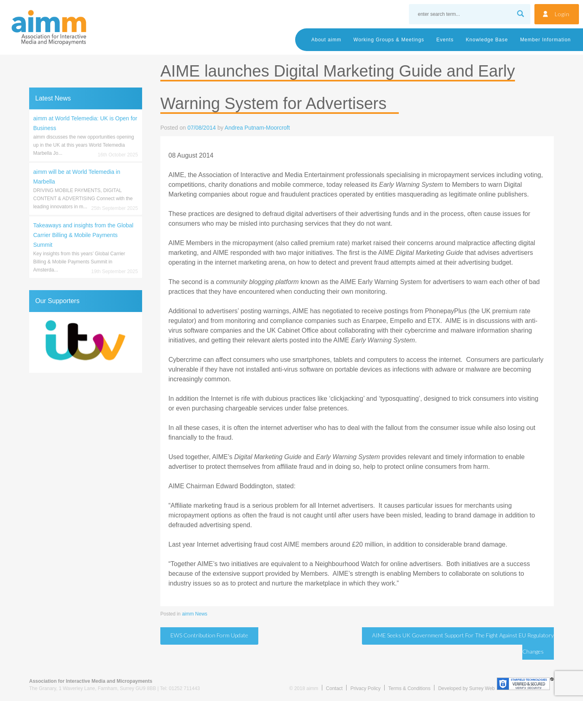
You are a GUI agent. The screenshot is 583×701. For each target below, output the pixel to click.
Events (445, 40)
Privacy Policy (365, 688)
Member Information (545, 40)
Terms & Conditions (409, 688)
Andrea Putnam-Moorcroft (257, 127)
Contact (334, 688)
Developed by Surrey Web (466, 688)
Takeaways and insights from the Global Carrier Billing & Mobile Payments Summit (83, 235)
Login (562, 14)
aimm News (194, 614)
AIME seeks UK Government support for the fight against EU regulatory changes (463, 643)
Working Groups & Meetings (388, 40)
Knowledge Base (487, 40)
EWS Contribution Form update (209, 635)
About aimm (326, 40)
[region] (85, 342)
